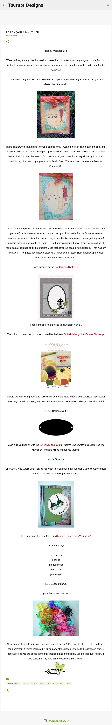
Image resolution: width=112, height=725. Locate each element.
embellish (44, 683)
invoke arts (58, 683)
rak (69, 683)
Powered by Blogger (56, 721)
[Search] (47, 5)
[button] (7, 42)
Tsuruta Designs (25, 5)
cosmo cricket (30, 683)
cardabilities (13, 683)
